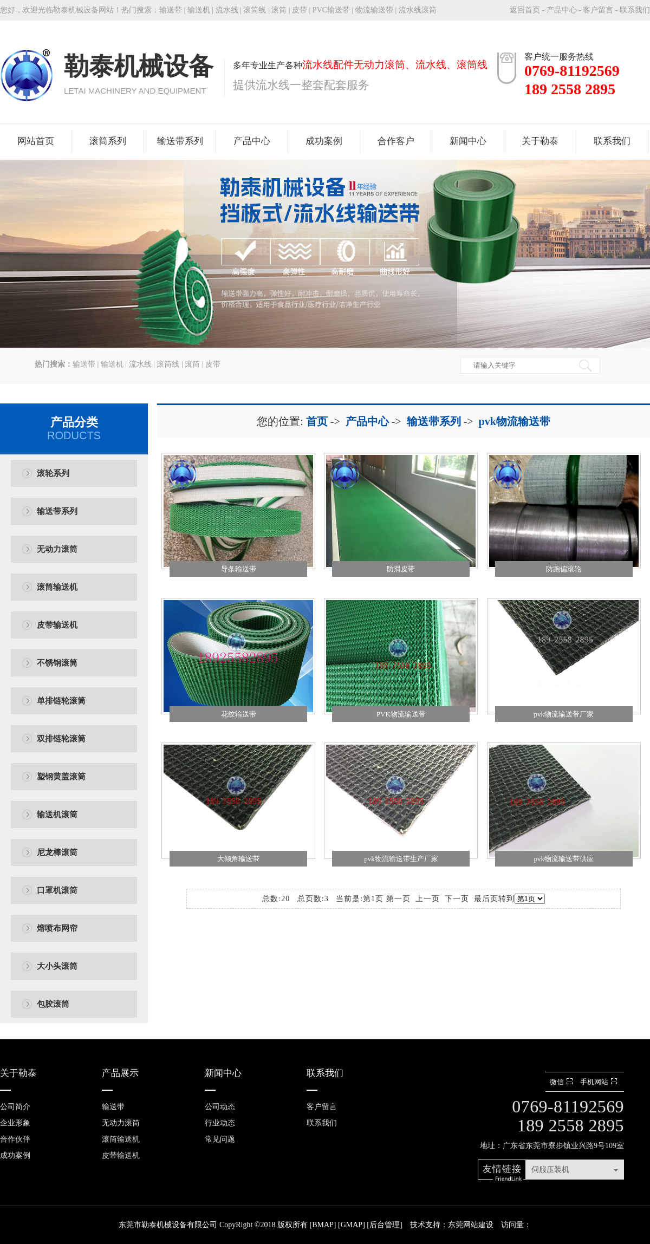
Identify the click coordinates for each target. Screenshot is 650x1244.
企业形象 (15, 1123)
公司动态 (220, 1107)
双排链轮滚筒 (61, 738)
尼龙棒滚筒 (57, 852)
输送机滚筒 (57, 814)
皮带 (299, 10)
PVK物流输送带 (401, 714)
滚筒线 (254, 10)
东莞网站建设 (470, 1225)
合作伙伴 (15, 1139)
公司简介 (15, 1107)
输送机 (198, 10)
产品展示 (120, 1073)
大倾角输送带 (238, 859)
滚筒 (279, 10)
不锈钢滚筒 (57, 663)
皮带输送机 (57, 625)
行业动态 (220, 1123)
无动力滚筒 (57, 549)
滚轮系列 (53, 473)
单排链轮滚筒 (61, 700)
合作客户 (396, 141)
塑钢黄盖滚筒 (61, 776)
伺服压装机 (550, 1169)
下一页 (457, 899)
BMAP (323, 1225)
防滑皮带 (401, 569)
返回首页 (525, 10)
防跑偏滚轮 (563, 569)
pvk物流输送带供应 (564, 859)
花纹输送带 (238, 714)
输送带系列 (180, 141)
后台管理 (384, 1225)
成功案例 (324, 141)
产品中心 (562, 10)
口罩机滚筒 (57, 890)
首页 (317, 421)
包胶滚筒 (53, 1004)
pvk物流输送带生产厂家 (401, 859)
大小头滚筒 (57, 966)
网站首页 (35, 141)
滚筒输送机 (57, 587)
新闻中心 (468, 141)
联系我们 (635, 10)
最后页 (486, 899)
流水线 (227, 10)
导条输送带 (238, 569)
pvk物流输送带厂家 (564, 714)
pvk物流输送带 (514, 421)
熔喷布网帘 (57, 928)
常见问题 (220, 1139)
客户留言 (598, 10)
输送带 (170, 10)
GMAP (351, 1225)
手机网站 (600, 1082)
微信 (562, 1082)
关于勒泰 (540, 141)
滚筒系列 (107, 141)
